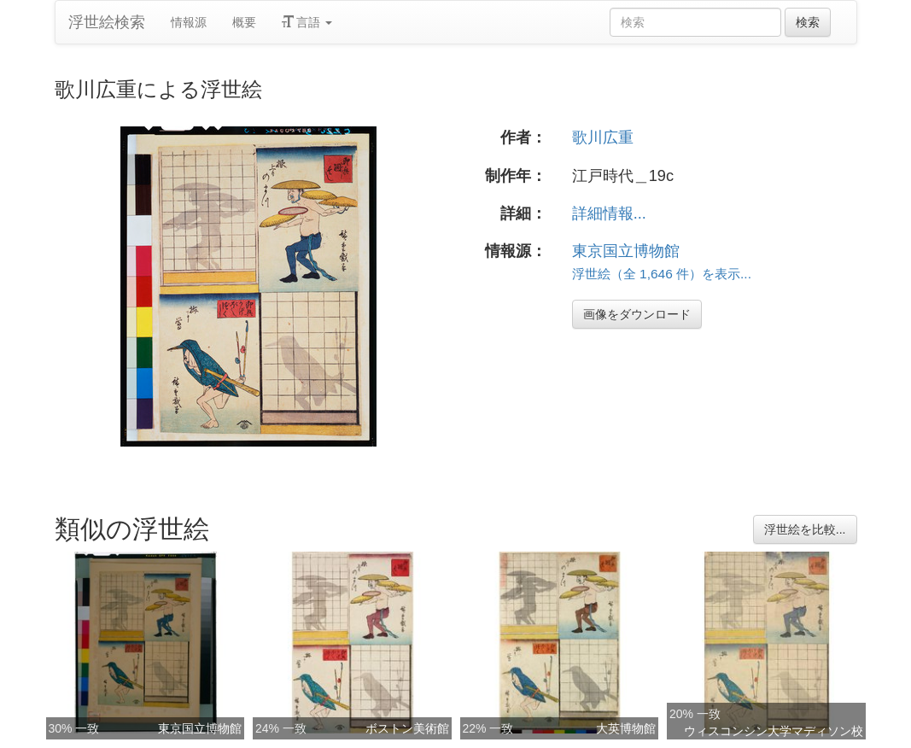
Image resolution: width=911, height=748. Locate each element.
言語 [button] (307, 22)
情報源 (189, 22)
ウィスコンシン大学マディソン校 (773, 731)
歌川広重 (603, 137)
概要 (244, 22)
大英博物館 (626, 728)
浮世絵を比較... (805, 529)
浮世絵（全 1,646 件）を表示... (661, 273)
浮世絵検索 (106, 22)
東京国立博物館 (626, 251)
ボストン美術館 (407, 728)
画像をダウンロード (637, 314)
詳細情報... (609, 213)
